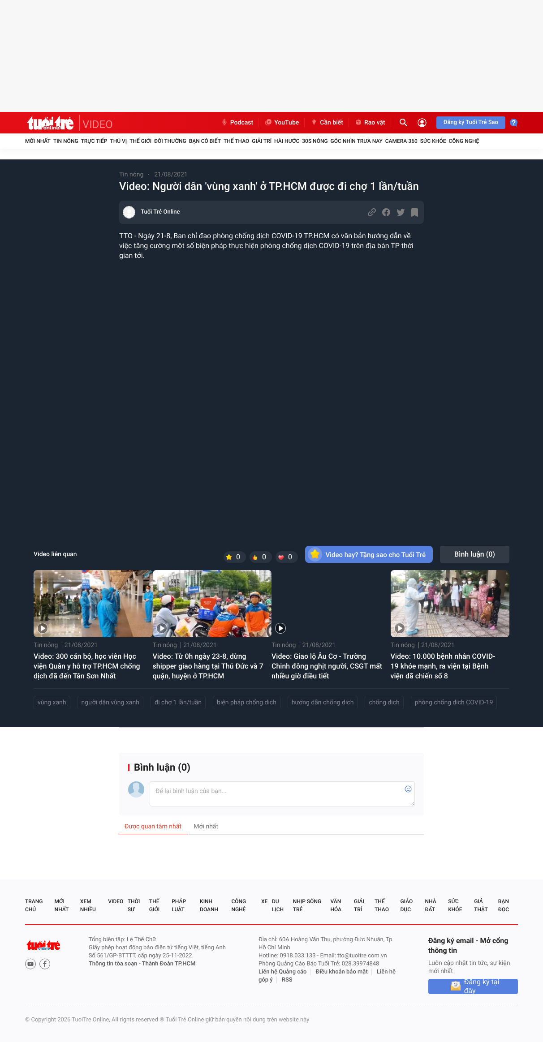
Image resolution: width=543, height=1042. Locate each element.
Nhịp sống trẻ (307, 905)
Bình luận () (474, 554)
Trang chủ (34, 905)
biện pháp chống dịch (246, 702)
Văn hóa (335, 905)
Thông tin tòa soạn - (115, 964)
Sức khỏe (433, 141)
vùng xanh (52, 702)
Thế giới (140, 141)
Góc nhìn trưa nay (357, 141)
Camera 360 (401, 141)
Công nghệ (463, 141)
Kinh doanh (209, 905)
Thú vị (118, 141)
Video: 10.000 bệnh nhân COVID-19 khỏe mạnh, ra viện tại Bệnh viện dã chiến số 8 (443, 666)
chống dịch (384, 702)
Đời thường (170, 141)
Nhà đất (430, 905)
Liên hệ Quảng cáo (283, 972)
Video (115, 901)
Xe (264, 901)
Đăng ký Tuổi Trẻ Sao (471, 122)
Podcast (237, 122)
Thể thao (236, 141)
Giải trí (262, 141)
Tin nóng (65, 141)
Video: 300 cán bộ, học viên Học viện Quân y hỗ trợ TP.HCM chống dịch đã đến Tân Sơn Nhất (87, 666)
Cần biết (326, 122)
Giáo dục (407, 905)
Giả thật (480, 905)
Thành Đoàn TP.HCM (168, 964)
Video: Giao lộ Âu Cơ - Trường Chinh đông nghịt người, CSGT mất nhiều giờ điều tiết (327, 666)
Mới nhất (38, 141)
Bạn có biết (205, 141)
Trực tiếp (94, 141)
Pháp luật (179, 905)
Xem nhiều (88, 905)
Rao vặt (369, 122)
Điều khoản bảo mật (342, 972)
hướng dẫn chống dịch (323, 702)
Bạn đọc (503, 905)
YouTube (281, 122)
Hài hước (286, 141)
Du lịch (278, 905)
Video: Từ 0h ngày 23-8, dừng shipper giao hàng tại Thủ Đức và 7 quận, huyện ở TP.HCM (208, 666)
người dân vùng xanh (110, 702)
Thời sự (134, 905)
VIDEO (97, 124)
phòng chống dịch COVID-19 (454, 702)
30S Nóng (315, 141)
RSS (287, 980)
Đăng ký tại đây (482, 986)
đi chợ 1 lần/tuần (178, 702)
